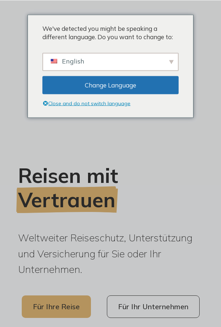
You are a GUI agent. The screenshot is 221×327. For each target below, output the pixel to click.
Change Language (110, 85)
